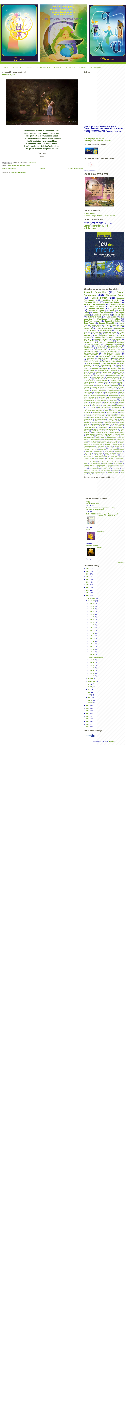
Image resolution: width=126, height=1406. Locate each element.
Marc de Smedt (103, 358)
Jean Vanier (89, 323)
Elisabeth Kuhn (108, 360)
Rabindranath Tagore (99, 368)
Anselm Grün (88, 419)
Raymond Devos (117, 397)
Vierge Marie (113, 400)
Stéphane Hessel (101, 436)
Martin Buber (88, 429)
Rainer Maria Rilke (98, 377)
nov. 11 (92, 649)
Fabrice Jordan (117, 304)
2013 (88, 711)
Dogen (122, 379)
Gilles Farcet (99, 298)
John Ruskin (93, 467)
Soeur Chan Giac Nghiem (98, 472)
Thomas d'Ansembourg (100, 456)
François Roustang (118, 405)
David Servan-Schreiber (109, 351)
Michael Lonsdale (111, 394)
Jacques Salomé (104, 356)
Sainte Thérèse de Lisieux (93, 384)
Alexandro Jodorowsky (103, 337)
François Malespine (89, 446)
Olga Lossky (118, 451)
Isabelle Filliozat (103, 407)
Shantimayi (100, 455)
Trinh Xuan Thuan (116, 456)
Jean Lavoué (103, 449)
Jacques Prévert (117, 407)
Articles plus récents (9, 168)
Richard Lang (101, 399)
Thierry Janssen (93, 363)
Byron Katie (115, 349)
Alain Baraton (89, 460)
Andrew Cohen (108, 417)
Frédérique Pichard (111, 422)
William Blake (107, 372)
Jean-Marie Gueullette (115, 390)
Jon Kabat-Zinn (104, 409)
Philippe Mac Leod (96, 309)
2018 (88, 590)
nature (22, 165)
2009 (88, 721)
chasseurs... (101, 531)
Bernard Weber (103, 441)
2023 (88, 577)
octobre (90, 678)
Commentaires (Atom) (18, 172)
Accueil (5, 67)
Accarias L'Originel (96, 311)
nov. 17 (92, 633)
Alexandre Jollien (111, 302)
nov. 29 (92, 606)
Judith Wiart (105, 426)
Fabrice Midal (111, 325)
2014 (88, 708)
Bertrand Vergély (89, 370)
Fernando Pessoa (108, 367)
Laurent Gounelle (89, 427)
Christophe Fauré (93, 360)
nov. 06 (92, 665)
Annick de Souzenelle (104, 328)
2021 (88, 582)
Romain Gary (120, 453)
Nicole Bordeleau (112, 412)
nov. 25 (92, 614)
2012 (88, 713)
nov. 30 (92, 603)
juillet (90, 687)
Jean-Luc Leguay (98, 375)
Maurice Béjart (106, 468)
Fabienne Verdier (107, 463)
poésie (28, 165)
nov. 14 (92, 641)
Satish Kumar (90, 455)
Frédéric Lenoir (110, 332)
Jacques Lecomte (113, 465)
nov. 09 (92, 654)
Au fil (88, 530)
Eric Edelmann (96, 332)
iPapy (88, 502)
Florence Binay (97, 422)
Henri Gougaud (117, 385)
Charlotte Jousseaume (103, 374)
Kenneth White (117, 426)
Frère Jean (109, 446)
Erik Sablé (89, 380)
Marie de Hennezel (102, 327)
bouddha (116, 319)
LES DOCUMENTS (43, 67)
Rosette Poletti (112, 387)
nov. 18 (92, 630)
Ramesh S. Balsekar (111, 431)
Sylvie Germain (114, 436)
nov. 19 (92, 628)
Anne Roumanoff (96, 439)
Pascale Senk (93, 397)
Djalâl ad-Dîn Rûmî (109, 334)
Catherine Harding (90, 351)
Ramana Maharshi (106, 323)
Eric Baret (111, 317)
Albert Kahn (110, 460)
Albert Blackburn (100, 460)
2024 (88, 574)
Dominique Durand (114, 346)
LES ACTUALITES (17, 67)
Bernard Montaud (100, 419)
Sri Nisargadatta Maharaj (104, 335)
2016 (88, 595)
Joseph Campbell (104, 467)
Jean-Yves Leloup (91, 321)
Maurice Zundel (103, 382)
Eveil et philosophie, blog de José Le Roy (100, 508)
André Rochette (96, 402)
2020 (88, 585)
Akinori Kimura (120, 458)
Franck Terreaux (117, 444)
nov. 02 (92, 673)
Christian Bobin (115, 295)
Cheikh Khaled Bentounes (115, 342)
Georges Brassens (89, 448)
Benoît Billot (88, 374)
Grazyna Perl (108, 424)
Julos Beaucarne (116, 409)
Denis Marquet (100, 346)
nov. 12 (92, 646)
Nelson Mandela (116, 382)
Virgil (90, 474)
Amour (9, 165)
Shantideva (120, 414)
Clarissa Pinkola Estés (113, 461)
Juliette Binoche (89, 382)
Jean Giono (95, 449)
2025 (88, 571)
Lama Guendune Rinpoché (93, 410)
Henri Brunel (101, 448)
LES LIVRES (70, 67)
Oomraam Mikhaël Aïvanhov (98, 395)
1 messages (31, 162)
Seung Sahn (108, 434)
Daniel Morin (96, 325)
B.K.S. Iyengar (93, 441)
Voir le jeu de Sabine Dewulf (97, 141)
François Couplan (93, 344)
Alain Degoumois (112, 415)
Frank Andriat (118, 463)
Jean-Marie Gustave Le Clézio (94, 387)
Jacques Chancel (116, 380)
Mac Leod (90, 358)
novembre (91, 601)
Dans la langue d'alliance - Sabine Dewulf (100, 216)
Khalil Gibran (116, 339)
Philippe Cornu (104, 397)
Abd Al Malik (89, 341)
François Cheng (89, 356)
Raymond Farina (89, 399)
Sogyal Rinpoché (99, 415)
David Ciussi (96, 405)
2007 (88, 727)
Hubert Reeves (108, 344)
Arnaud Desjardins (95, 292)
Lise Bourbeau (102, 427)
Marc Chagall (109, 410)
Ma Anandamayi (106, 330)
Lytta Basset (88, 392)
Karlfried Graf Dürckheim (94, 304)
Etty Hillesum (88, 348)
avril (89, 695)
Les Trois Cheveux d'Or (100, 362)
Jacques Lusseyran (98, 390)
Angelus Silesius (111, 437)
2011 (88, 716)
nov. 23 (92, 619)
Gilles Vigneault (100, 465)
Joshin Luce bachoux (102, 313)
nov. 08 (92, 660)
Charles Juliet (112, 419)
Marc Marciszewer (116, 427)
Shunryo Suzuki (111, 384)
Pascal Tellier (87, 453)
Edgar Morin (91, 330)
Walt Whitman (100, 458)
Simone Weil (90, 436)
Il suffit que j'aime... (10, 75)
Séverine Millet (95, 372)
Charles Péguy (114, 441)
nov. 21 (92, 625)
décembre (91, 598)
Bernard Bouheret (111, 379)
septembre (91, 681)
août (89, 684)
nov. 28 (92, 609)
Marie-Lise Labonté (111, 392)
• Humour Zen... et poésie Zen (106, 516)
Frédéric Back (118, 446)
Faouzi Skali (106, 405)
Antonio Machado (110, 402)
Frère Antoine (100, 446)
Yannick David (116, 368)
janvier (90, 703)
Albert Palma (119, 460)
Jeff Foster (113, 370)
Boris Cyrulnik (119, 356)
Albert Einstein (100, 437)
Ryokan (118, 365)
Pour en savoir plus (96, 67)
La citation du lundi (92, 503)
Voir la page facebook (94, 138)
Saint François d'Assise (112, 353)
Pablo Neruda (113, 395)
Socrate (88, 415)
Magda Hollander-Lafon (103, 365)
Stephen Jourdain (90, 355)
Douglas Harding (117, 309)
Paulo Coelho (110, 414)
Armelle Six (118, 372)
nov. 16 (92, 636)
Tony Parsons (101, 400)
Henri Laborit (112, 448)
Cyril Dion (111, 420)
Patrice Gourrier (112, 375)
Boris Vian (16, 165)
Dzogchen (107, 444)
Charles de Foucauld (102, 385)
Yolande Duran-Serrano (114, 377)
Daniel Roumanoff (105, 341)
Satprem (99, 434)
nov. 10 (92, 652)
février (90, 700)
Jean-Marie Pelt (100, 349)
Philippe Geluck (97, 453)
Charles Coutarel (102, 370)
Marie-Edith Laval (98, 412)
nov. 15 (92, 638)
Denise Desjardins (101, 315)
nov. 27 (92, 611)
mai (89, 692)
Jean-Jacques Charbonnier (116, 449)
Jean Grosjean (119, 424)
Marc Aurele (98, 392)
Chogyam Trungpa (100, 339)
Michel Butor (98, 451)
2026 (88, 568)
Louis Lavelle (115, 467)
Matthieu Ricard (110, 300)
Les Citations (82, 67)
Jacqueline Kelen (112, 321)
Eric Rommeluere (95, 463)
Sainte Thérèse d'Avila (117, 432)
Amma (96, 334)
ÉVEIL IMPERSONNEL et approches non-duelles (102, 514)
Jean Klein (98, 342)
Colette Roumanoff (90, 367)
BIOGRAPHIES (58, 67)
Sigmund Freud (119, 434)
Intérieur (100, 547)
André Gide (118, 417)
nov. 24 (92, 617)
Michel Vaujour (109, 451)
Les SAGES (30, 67)
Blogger (111, 741)
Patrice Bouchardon (98, 414)
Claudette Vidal (100, 420)
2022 (88, 579)
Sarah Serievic (90, 434)
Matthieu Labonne (111, 429)
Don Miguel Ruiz (97, 444)
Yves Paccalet (97, 474)
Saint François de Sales (99, 432)
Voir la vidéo (90, 228)
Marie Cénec (89, 451)
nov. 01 (92, 676)
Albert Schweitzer (95, 417)
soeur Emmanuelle (109, 363)
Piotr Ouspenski (105, 470)
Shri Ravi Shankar (111, 455)
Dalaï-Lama (102, 319)
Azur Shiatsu (90, 213)
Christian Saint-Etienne (97, 442)
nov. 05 (92, 668)
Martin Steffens (99, 429)
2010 (88, 719)
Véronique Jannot (89, 458)
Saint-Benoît (115, 470)
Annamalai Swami (110, 389)
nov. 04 (92, 670)
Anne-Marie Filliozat (109, 439)
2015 (88, 705)
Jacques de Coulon (90, 409)
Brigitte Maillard (96, 404)
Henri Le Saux (90, 407)
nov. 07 (92, 662)
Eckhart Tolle (118, 315)
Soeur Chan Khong (113, 472)
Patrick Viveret (96, 431)
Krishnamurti (119, 328)
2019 (88, 587)
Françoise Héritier (89, 465)
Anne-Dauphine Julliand (111, 355)
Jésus (111, 311)
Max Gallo (116, 468)
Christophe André (96, 306)
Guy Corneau (112, 348)
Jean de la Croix (92, 426)
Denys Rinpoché (112, 442)
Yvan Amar (117, 327)
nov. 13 (92, 644)
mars (90, 697)
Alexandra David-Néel (90, 461)
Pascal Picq (95, 470)
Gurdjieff (100, 348)
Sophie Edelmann (118, 362)
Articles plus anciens (75, 168)
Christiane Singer (91, 302)
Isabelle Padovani (102, 380)
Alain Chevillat (98, 379)
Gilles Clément (96, 424)
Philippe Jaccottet (110, 453)
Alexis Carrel (101, 461)
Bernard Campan (118, 358)
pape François (96, 389)
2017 (88, 593)
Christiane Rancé (109, 404)
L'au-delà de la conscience (95, 509)
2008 (88, 724)
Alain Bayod (88, 379)
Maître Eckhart (98, 394)
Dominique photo (92, 545)
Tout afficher (121, 562)
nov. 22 (92, 622)
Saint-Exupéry (112, 399)
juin (89, 689)
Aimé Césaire (109, 458)
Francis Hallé (88, 328)
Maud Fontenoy (93, 468)
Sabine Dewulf (94, 317)
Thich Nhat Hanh (116, 306)
